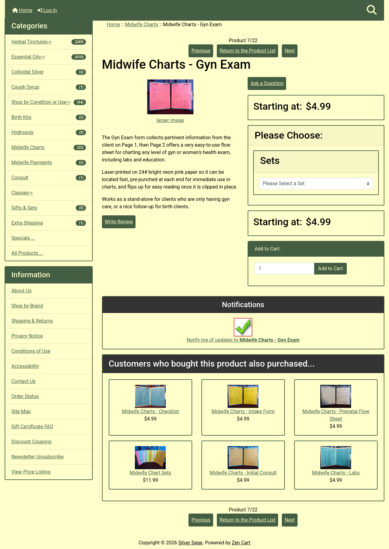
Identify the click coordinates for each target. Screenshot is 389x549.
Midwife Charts (141, 24)
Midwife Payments (48, 162)
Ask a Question (266, 83)
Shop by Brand (27, 306)
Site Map (21, 411)
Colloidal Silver (48, 72)
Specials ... (23, 238)
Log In (47, 10)
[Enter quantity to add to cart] (284, 268)
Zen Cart (241, 543)
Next (290, 51)
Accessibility (25, 366)
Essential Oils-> (48, 57)
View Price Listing (31, 472)
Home (22, 10)
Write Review (119, 222)
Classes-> (22, 193)
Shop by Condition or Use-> (48, 102)
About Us (21, 291)
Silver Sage (190, 543)
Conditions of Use (30, 351)
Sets (270, 160)
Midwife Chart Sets (150, 473)
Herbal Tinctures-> (48, 42)
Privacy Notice (27, 336)
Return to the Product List (247, 51)
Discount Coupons (31, 442)
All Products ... (27, 253)
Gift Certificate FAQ (32, 426)
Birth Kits (48, 117)
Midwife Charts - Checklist (150, 411)
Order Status (25, 396)
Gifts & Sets (48, 208)
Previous (200, 51)
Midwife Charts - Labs (336, 473)
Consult (48, 178)
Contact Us (23, 381)
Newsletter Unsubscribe (37, 457)
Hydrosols (48, 132)
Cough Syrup (48, 87)
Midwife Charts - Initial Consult (243, 473)
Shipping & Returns (32, 321)
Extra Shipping (48, 223)
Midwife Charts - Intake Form (243, 411)
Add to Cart (330, 268)
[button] (371, 10)
